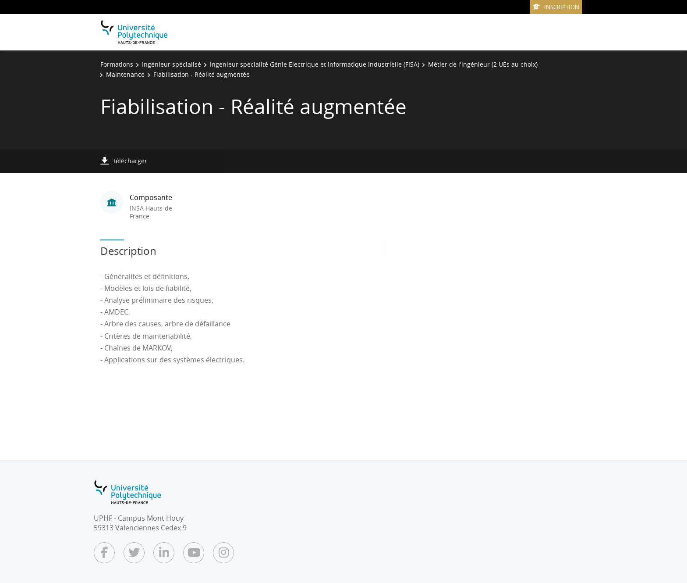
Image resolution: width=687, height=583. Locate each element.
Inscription (556, 7)
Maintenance (125, 74)
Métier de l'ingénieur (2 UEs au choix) (483, 64)
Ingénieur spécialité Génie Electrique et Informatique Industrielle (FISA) (314, 64)
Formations (116, 64)
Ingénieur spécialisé (171, 64)
